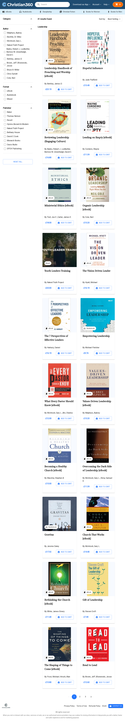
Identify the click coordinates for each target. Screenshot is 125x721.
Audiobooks (26, 12)
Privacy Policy (69, 706)
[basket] (118, 4)
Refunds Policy (94, 706)
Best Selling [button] (113, 19)
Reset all (18, 161)
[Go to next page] (91, 696)
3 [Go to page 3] (85, 696)
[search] (55, 4)
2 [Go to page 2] (79, 696)
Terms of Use (82, 706)
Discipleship (46, 12)
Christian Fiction (67, 12)
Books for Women (91, 12)
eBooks (7, 12)
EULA (104, 706)
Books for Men (115, 12)
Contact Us (115, 706)
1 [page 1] (74, 696)
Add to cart (65, 89)
